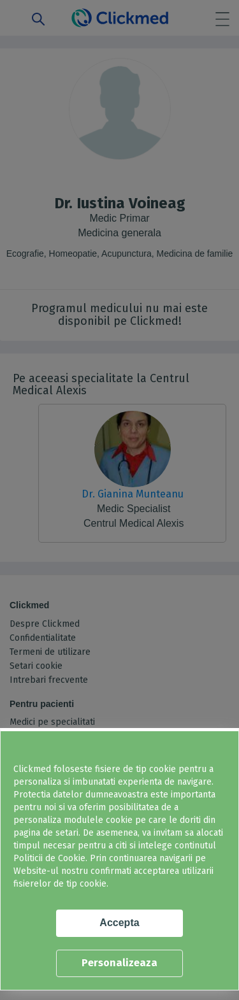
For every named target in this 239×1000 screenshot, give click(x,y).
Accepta (119, 922)
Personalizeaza (119, 963)
